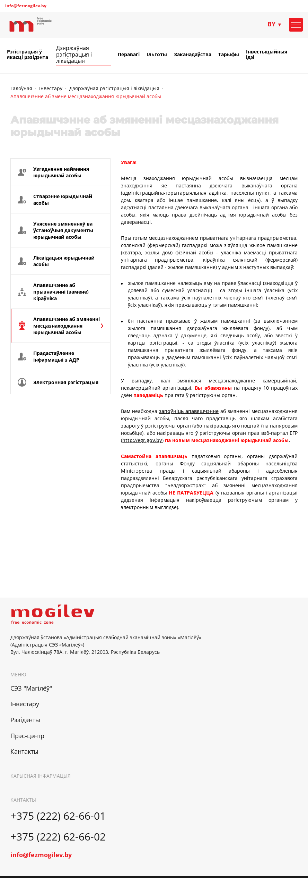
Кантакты (24, 751)
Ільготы (157, 54)
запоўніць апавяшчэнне (189, 411)
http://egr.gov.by (142, 440)
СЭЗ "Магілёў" (31, 688)
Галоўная (21, 88)
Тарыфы (228, 54)
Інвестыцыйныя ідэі (266, 54)
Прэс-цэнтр (27, 736)
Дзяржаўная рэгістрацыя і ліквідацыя (74, 54)
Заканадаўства (192, 54)
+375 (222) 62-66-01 (58, 816)
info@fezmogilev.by (25, 5)
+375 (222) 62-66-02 (58, 836)
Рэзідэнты (25, 720)
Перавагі (129, 54)
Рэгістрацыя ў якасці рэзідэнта (27, 54)
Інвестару (50, 88)
